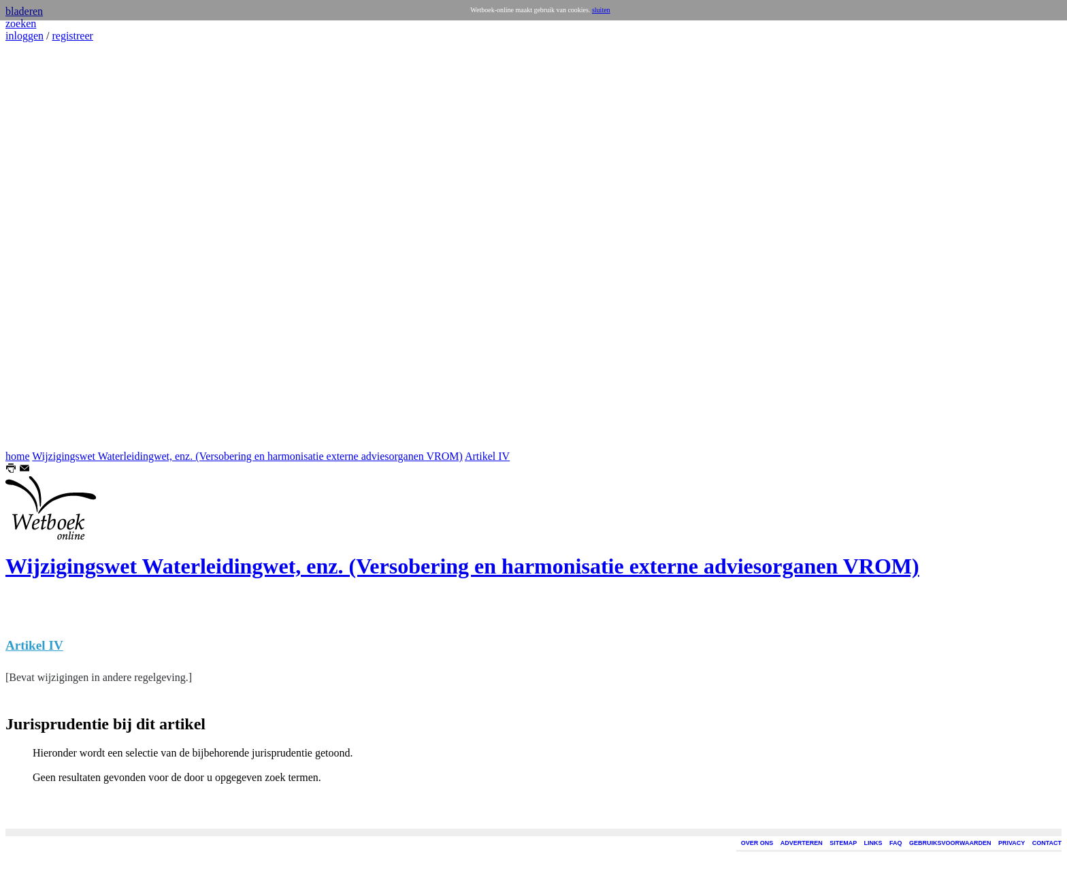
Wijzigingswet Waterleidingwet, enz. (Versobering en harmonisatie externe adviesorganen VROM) (247, 456)
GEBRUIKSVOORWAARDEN (950, 843)
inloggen (24, 36)
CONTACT (1047, 843)
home (17, 456)
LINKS (873, 843)
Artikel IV (487, 456)
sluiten (601, 10)
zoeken (20, 23)
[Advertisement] (46, 246)
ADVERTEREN (802, 843)
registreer (72, 36)
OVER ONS (757, 843)
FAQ (895, 843)
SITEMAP (843, 843)
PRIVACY (1011, 843)
